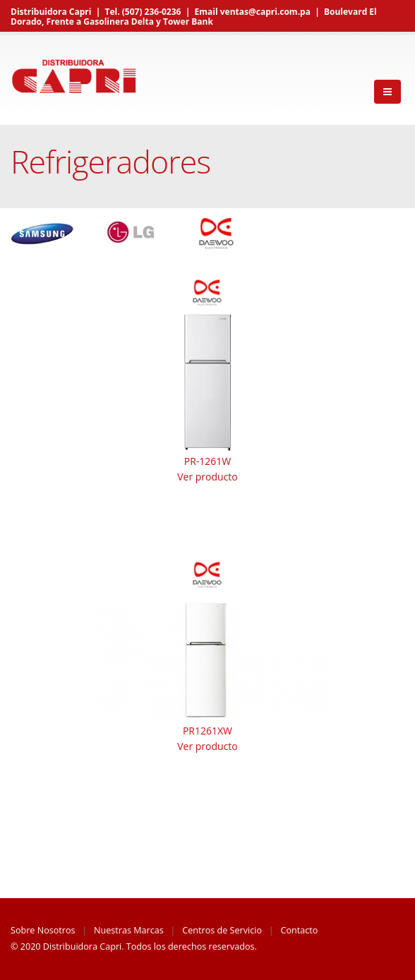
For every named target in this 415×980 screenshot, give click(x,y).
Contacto (299, 930)
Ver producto (207, 476)
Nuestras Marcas (129, 930)
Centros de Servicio (222, 930)
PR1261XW (207, 730)
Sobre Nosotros (43, 930)
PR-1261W (207, 461)
